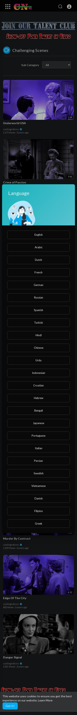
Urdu (38, 360)
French (38, 272)
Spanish (38, 310)
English (38, 234)
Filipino (38, 511)
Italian (38, 448)
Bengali (38, 410)
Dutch (38, 259)
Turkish (38, 322)
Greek (38, 523)
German (38, 285)
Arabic (39, 247)
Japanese (38, 423)
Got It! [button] (10, 706)
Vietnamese (38, 486)
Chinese (38, 347)
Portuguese (38, 435)
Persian (38, 460)
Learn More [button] (45, 700)
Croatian (38, 385)
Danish (38, 498)
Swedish (39, 473)
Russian (38, 297)
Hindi (39, 335)
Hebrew (38, 398)
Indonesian (38, 372)
